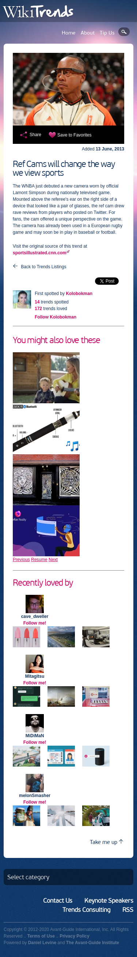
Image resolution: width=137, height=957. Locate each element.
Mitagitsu (35, 676)
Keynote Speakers (108, 900)
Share (35, 134)
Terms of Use (41, 936)
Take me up (106, 842)
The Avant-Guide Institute (92, 942)
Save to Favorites (74, 135)
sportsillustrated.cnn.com (39, 252)
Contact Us (57, 900)
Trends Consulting (86, 909)
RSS (127, 909)
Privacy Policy (74, 936)
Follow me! (34, 623)
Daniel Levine (42, 942)
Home (69, 33)
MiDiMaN (35, 735)
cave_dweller (35, 616)
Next (53, 559)
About (88, 33)
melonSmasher (34, 795)
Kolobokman (79, 293)
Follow (55, 317)
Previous (21, 559)
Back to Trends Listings (43, 266)
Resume (39, 559)
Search (124, 32)
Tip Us (107, 33)
